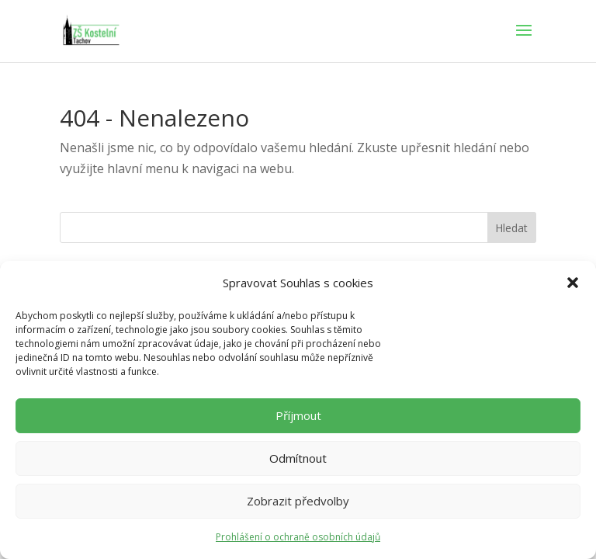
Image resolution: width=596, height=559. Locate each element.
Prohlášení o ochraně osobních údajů (298, 536)
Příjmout (298, 415)
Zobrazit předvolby (298, 501)
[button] (572, 282)
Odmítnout (298, 458)
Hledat (511, 227)
